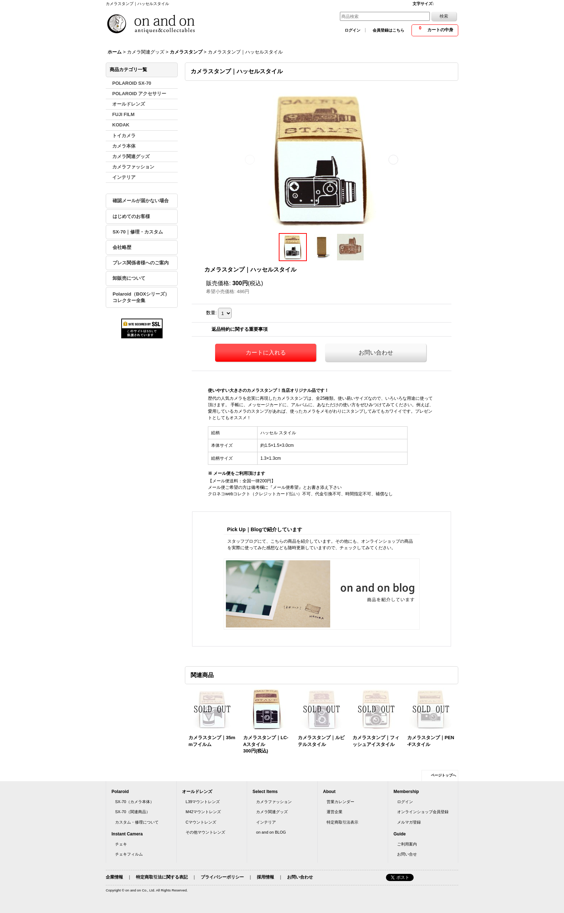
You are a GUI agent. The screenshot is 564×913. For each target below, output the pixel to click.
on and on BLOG (271, 832)
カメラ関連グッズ (272, 812)
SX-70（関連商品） (132, 812)
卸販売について (129, 278)
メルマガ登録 (409, 822)
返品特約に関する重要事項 (240, 329)
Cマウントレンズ (201, 822)
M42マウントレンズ (203, 812)
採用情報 (265, 877)
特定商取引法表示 (342, 822)
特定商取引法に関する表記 (162, 877)
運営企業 (334, 812)
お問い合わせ (376, 352)
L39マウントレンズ (203, 802)
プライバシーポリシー (222, 877)
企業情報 (114, 877)
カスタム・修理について (137, 822)
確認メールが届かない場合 (141, 200)
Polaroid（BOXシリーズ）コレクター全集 (141, 297)
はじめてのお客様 (131, 216)
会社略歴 (122, 247)
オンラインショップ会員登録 (423, 812)
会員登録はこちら (388, 30)
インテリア (266, 822)
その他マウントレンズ (205, 832)
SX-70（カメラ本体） (134, 802)
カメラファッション (274, 802)
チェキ (121, 844)
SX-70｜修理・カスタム (138, 232)
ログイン (352, 30)
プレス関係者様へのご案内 (141, 262)
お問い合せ (407, 854)
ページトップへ (443, 775)
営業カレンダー (340, 802)
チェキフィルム (129, 854)
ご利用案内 (407, 844)
